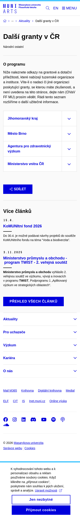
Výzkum (9, 345)
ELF (6, 401)
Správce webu (12, 448)
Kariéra (9, 358)
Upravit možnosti (48, 495)
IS (23, 401)
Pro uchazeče (14, 332)
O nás (8, 371)
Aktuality (10, 319)
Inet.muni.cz (37, 401)
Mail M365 (10, 390)
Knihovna (27, 390)
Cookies (30, 448)
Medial (70, 390)
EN (55, 8)
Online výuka (58, 401)
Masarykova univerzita (28, 443)
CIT (15, 401)
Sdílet (18, 189)
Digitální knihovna (50, 390)
